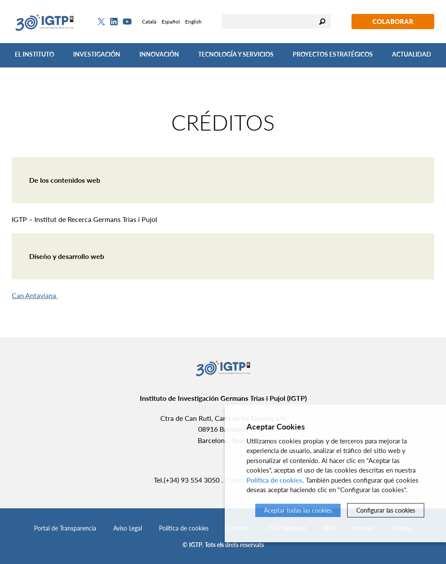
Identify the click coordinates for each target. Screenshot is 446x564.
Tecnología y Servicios (236, 54)
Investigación (96, 54)
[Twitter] (101, 22)
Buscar (322, 21)
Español (171, 21)
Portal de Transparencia (65, 528)
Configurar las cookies (385, 510)
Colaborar (392, 21)
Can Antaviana (35, 295)
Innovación (159, 54)
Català (149, 21)
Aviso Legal (127, 528)
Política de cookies (184, 528)
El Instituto (34, 54)
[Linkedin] (114, 22)
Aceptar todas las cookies (298, 510)
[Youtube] (127, 21)
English (193, 21)
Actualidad (411, 54)
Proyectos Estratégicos (333, 54)
